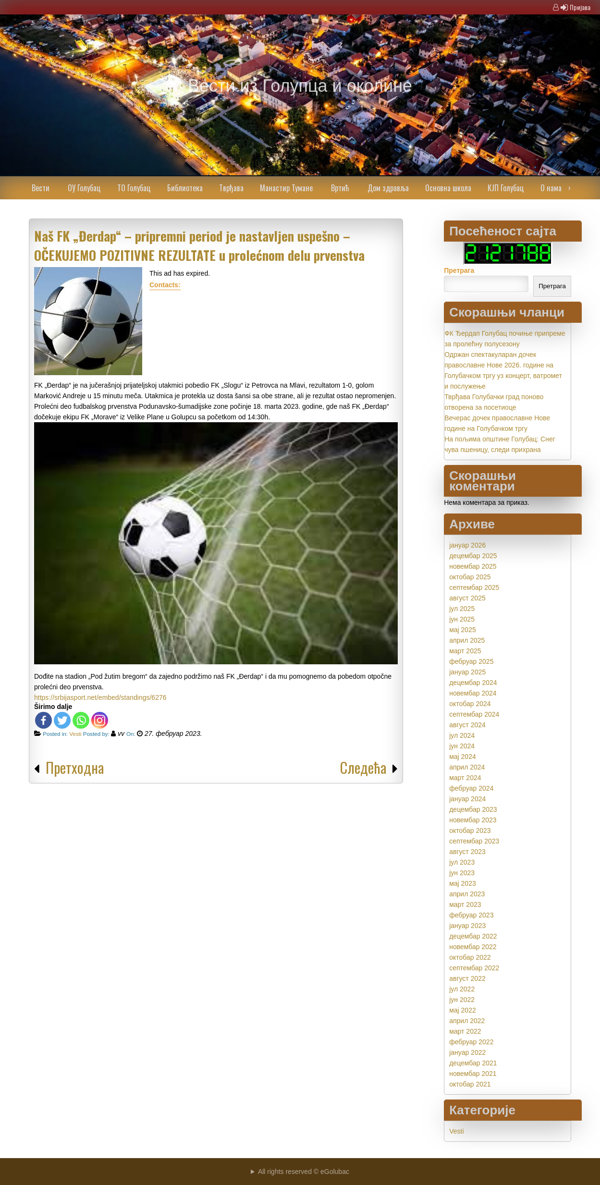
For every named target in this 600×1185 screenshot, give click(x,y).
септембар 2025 (474, 587)
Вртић (340, 188)
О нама (551, 188)
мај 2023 (462, 883)
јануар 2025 (467, 672)
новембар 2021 (472, 1073)
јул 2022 (462, 989)
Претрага (459, 270)
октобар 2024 (469, 704)
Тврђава (231, 188)
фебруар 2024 (471, 788)
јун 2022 (462, 999)
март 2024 (465, 778)
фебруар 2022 (471, 1042)
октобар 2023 (469, 830)
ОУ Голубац (84, 188)
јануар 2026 (467, 545)
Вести (40, 188)
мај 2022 (462, 1010)
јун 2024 (462, 746)
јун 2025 (462, 619)
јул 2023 (462, 862)
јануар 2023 (467, 925)
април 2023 (467, 894)
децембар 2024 (473, 682)
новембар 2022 (472, 947)
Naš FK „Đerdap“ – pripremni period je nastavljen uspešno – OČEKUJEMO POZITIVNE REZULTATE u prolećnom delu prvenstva (199, 245)
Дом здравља (388, 188)
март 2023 (465, 904)
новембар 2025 (472, 566)
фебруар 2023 (471, 915)
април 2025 (467, 640)
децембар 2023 (473, 809)
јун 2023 (462, 873)
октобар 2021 (469, 1084)
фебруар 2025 (471, 661)
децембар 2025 (473, 556)
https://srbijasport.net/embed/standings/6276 (100, 697)
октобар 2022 (469, 957)
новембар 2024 (472, 693)
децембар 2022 (473, 936)
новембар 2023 (472, 820)
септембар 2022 (474, 968)
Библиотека (185, 188)
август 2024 (467, 725)
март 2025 (465, 651)
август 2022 (467, 978)
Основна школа (448, 188)
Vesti (75, 734)
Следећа (363, 767)
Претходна (75, 767)
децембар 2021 (473, 1063)
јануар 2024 (467, 799)
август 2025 (467, 598)
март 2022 (465, 1031)
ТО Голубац (134, 188)
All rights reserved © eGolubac (303, 1171)
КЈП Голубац (506, 188)
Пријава (580, 7)
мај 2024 (462, 756)
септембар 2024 (474, 714)
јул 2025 (462, 608)
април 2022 (467, 1021)
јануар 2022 (467, 1052)
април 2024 (467, 767)
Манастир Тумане (286, 188)
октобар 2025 (469, 577)
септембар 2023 (474, 841)
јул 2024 (462, 735)
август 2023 (467, 851)
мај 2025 (462, 630)
